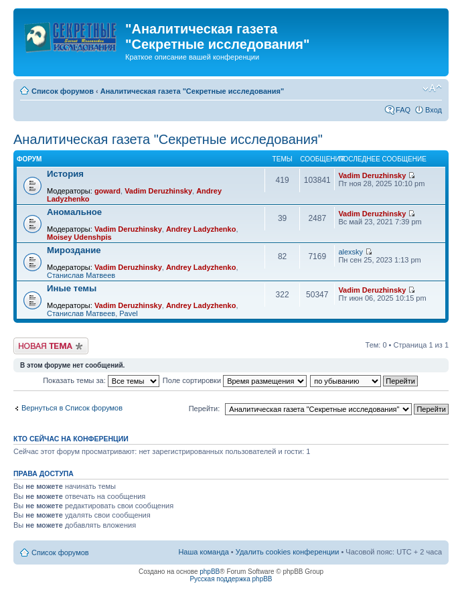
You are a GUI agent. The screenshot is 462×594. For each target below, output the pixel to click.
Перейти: (204, 408)
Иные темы (71, 288)
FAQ (403, 110)
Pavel (128, 313)
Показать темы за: (101, 380)
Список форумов (62, 91)
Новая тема (50, 346)
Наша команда (203, 552)
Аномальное (74, 212)
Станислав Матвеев (81, 275)
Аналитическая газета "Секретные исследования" (192, 91)
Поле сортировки (235, 380)
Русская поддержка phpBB (230, 579)
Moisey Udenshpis (79, 237)
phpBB (210, 571)
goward (107, 191)
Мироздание (74, 250)
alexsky (350, 252)
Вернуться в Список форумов (72, 408)
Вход (433, 110)
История (65, 174)
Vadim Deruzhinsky (158, 191)
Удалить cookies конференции (287, 552)
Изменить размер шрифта (432, 88)
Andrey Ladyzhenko (201, 229)
